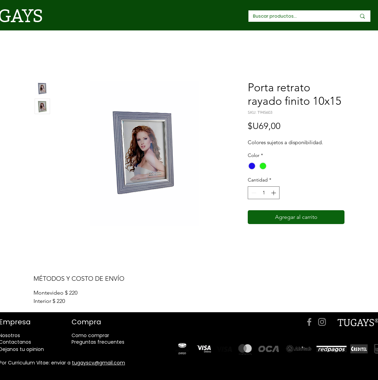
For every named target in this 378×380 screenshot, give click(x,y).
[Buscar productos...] (296, 16)
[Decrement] (253, 193)
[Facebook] (309, 322)
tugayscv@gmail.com (98, 362)
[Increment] (274, 193)
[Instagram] (322, 322)
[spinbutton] (263, 193)
